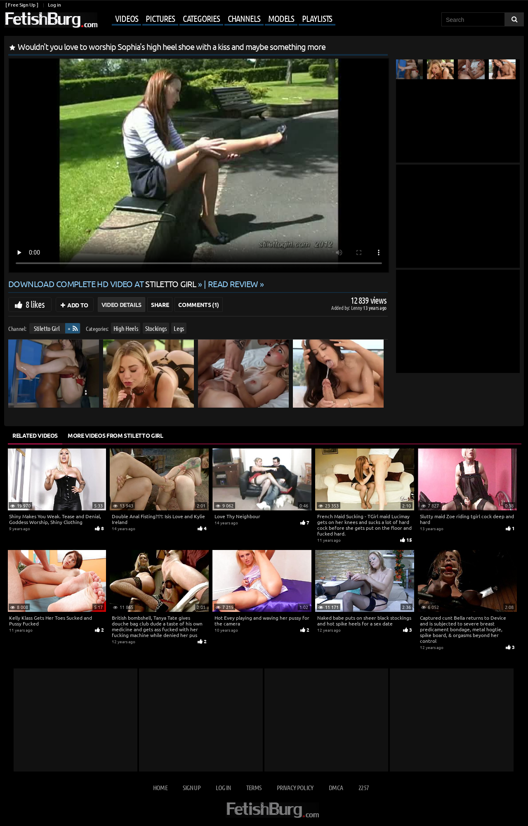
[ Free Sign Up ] (21, 4)
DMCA (336, 787)
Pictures (160, 18)
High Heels (125, 328)
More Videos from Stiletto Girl (115, 435)
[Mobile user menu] (217, 19)
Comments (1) (198, 304)
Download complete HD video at (103, 283)
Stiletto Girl (46, 328)
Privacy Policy (295, 787)
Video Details (121, 304)
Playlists (317, 18)
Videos (126, 18)
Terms (254, 787)
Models (281, 18)
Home (160, 787)
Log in (54, 4)
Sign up (191, 787)
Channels (244, 18)
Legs (179, 328)
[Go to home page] (50, 20)
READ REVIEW (233, 283)
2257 (363, 787)
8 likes (35, 304)
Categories (201, 18)
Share (160, 304)
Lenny (357, 307)
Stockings (156, 328)
